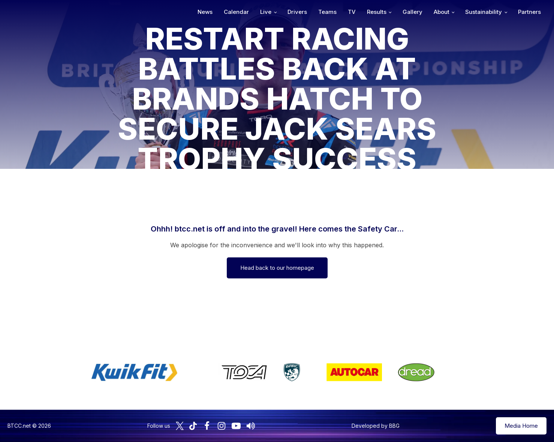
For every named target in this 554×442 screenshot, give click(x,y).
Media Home (521, 425)
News (205, 11)
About (441, 11)
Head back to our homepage (277, 267)
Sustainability (483, 11)
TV (352, 11)
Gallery (412, 11)
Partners (529, 11)
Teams (327, 11)
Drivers (297, 11)
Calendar (236, 11)
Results (376, 11)
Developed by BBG (376, 425)
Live (265, 11)
